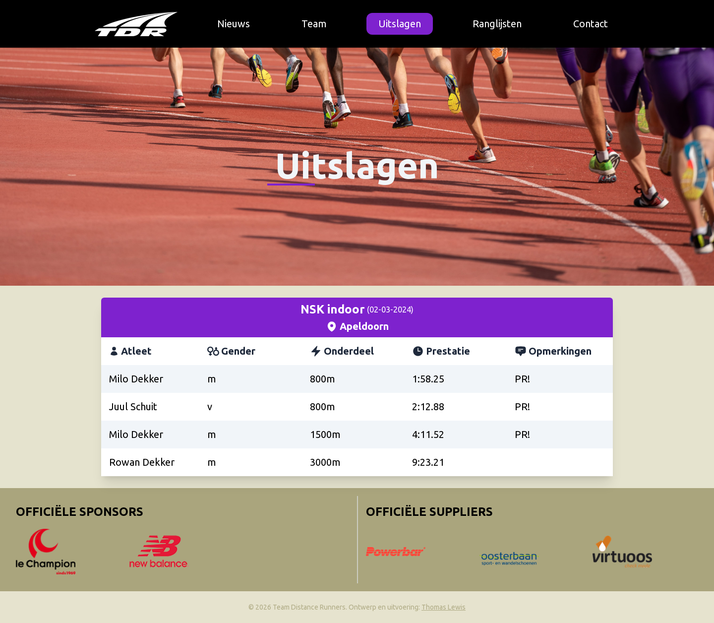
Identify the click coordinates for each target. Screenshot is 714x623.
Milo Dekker (136, 378)
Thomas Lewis (443, 607)
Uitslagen (399, 23)
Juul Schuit (133, 406)
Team (314, 23)
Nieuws (233, 23)
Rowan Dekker (142, 462)
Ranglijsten (497, 23)
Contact (590, 23)
